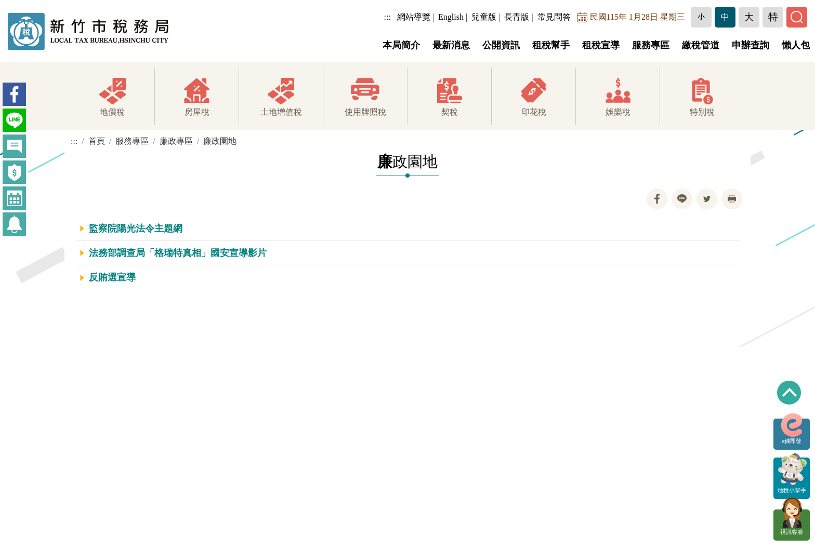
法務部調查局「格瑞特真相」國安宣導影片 (178, 253)
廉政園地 (219, 141)
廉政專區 (176, 141)
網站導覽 (413, 16)
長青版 (516, 16)
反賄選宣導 (112, 277)
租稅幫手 (551, 45)
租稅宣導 (601, 45)
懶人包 (796, 45)
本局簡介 (401, 45)
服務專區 (650, 45)
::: (387, 16)
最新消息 (451, 45)
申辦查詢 (750, 45)
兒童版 (483, 16)
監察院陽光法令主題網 (135, 228)
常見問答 (554, 16)
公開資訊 (501, 45)
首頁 (96, 141)
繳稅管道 (700, 45)
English (451, 16)
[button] (701, 17)
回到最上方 (789, 393)
